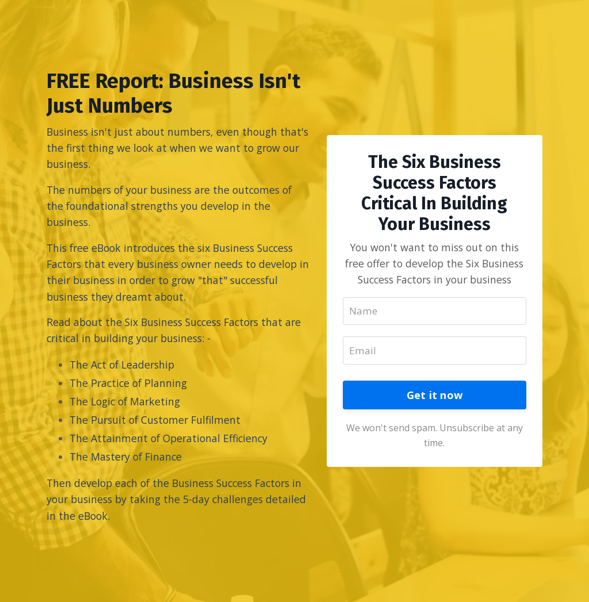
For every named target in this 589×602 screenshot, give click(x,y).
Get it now (435, 404)
